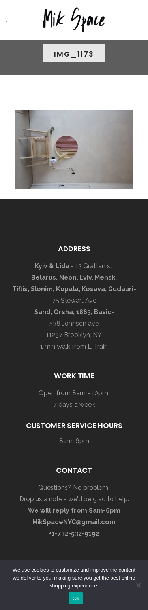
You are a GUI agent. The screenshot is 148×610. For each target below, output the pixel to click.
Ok (76, 598)
